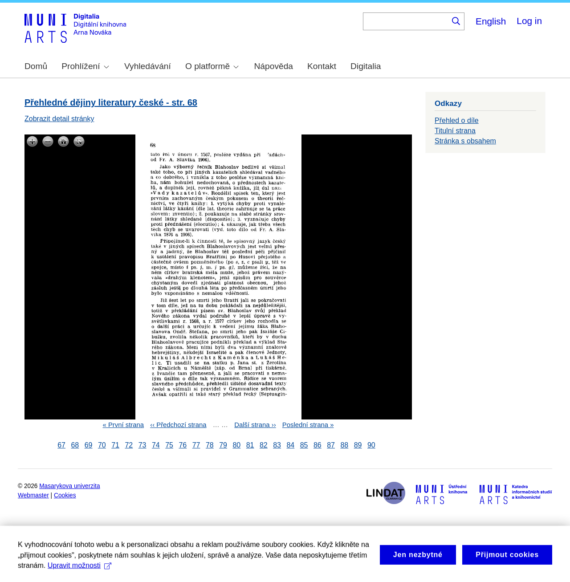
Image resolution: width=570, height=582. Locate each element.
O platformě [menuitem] (212, 66)
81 (250, 445)
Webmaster (33, 495)
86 (318, 445)
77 (196, 445)
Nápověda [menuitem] (273, 66)
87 (331, 445)
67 (61, 445)
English (491, 21)
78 (210, 445)
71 (115, 445)
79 (223, 445)
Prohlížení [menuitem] (85, 66)
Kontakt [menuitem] (321, 66)
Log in (529, 21)
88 (344, 445)
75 (169, 445)
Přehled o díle (457, 120)
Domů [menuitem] (35, 66)
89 (358, 445)
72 (129, 445)
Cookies (65, 495)
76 (183, 445)
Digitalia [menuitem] (365, 66)
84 (290, 445)
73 (142, 445)
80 (236, 445)
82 (264, 445)
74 (156, 445)
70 (102, 445)
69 (89, 445)
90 (371, 445)
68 (75, 445)
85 (304, 445)
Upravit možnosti (79, 574)
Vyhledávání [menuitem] (147, 66)
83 (277, 445)
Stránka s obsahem (465, 141)
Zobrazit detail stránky (59, 118)
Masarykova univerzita (69, 486)
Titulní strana (455, 130)
